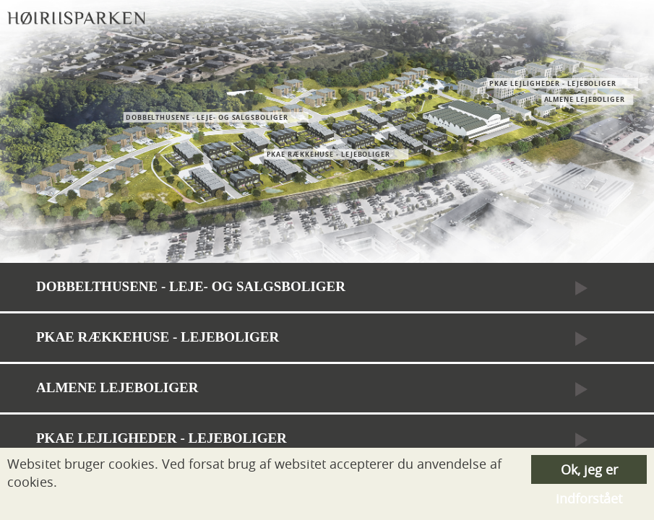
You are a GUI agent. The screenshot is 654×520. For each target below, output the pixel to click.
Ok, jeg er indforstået (589, 472)
